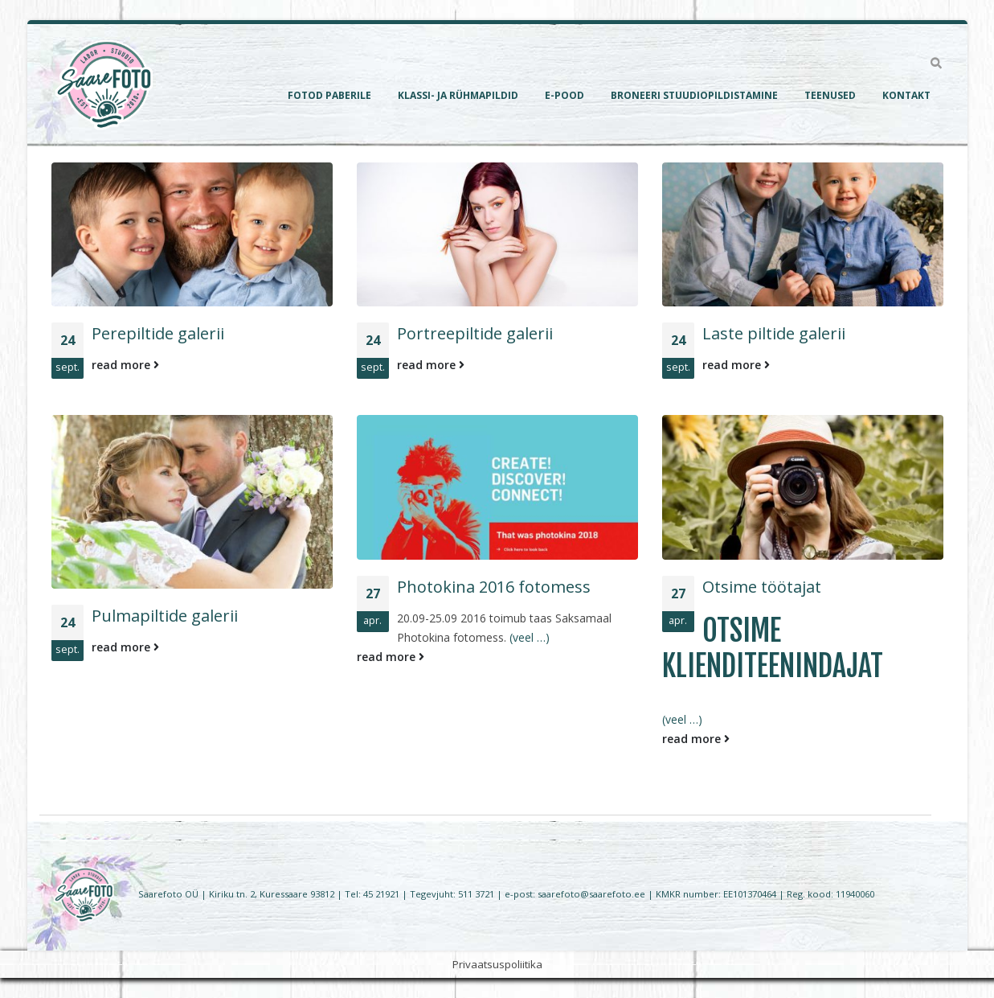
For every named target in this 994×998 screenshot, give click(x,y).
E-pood (564, 95)
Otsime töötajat (761, 587)
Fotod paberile (329, 95)
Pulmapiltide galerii (165, 615)
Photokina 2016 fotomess (494, 587)
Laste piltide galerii (773, 333)
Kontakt (906, 95)
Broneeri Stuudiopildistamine (694, 95)
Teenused (830, 95)
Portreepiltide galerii (475, 333)
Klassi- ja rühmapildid (458, 95)
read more (125, 364)
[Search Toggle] (936, 63)
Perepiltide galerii (158, 333)
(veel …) (529, 637)
